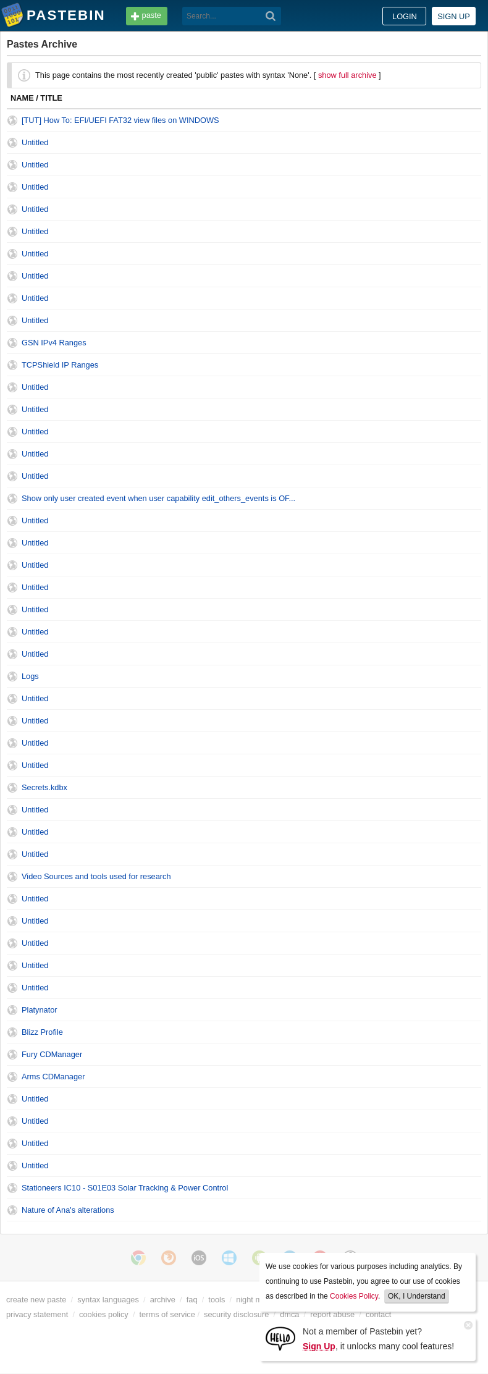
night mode (255, 1299)
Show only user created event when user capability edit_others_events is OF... (158, 498)
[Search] (271, 16)
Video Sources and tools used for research (96, 876)
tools (216, 1299)
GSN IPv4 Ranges (54, 342)
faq (192, 1299)
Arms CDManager (53, 1076)
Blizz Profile (42, 1032)
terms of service (167, 1314)
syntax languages (108, 1299)
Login (404, 16)
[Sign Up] (280, 1338)
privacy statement (37, 1314)
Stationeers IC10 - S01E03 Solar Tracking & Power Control (125, 1187)
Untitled (35, 142)
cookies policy (103, 1314)
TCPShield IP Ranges (60, 364)
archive (162, 1299)
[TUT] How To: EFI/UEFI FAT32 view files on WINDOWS (120, 120)
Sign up (453, 16)
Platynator (39, 1009)
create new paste (36, 1299)
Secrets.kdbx (44, 787)
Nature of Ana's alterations (68, 1210)
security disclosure (236, 1314)
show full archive (347, 75)
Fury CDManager (52, 1054)
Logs (30, 676)
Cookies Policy (354, 1296)
